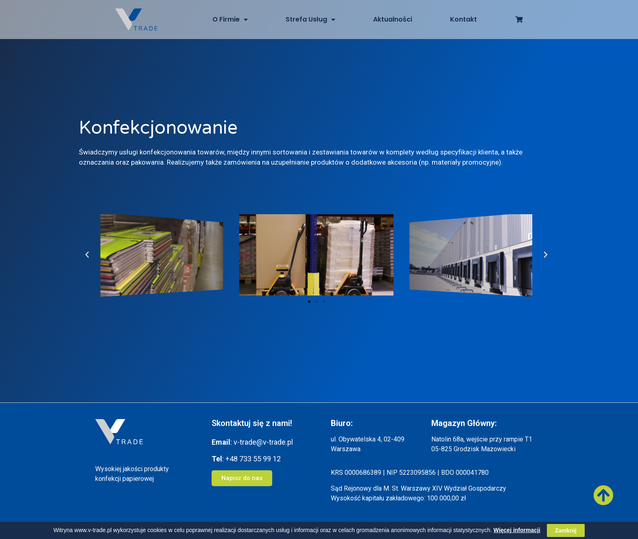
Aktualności (392, 19)
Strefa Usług (310, 19)
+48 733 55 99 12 (253, 458)
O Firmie (230, 19)
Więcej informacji (517, 530)
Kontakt (463, 19)
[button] (309, 301)
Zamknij (566, 530)
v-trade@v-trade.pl (263, 442)
